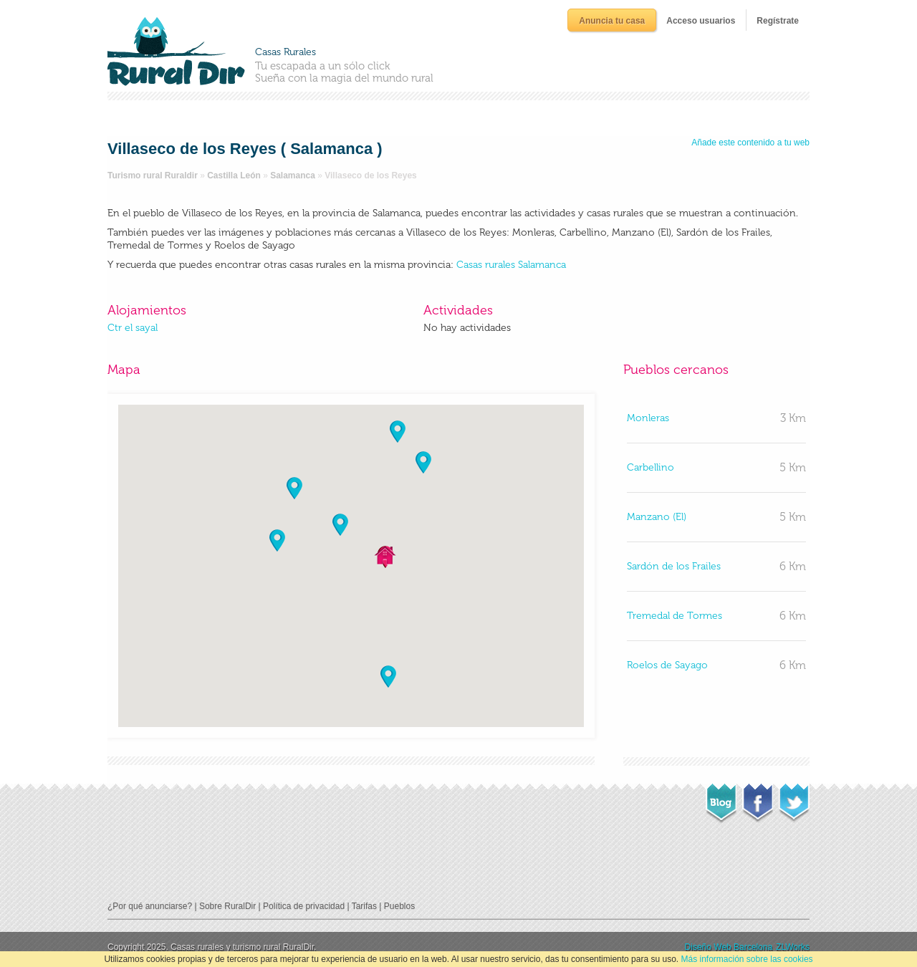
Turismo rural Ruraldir (152, 175)
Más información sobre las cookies (747, 959)
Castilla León (234, 175)
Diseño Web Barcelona (729, 947)
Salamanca (292, 175)
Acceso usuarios (700, 21)
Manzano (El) (656, 517)
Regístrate (778, 21)
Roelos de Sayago (667, 665)
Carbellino (650, 467)
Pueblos (399, 906)
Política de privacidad (304, 906)
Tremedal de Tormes (674, 616)
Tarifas (364, 906)
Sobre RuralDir (227, 906)
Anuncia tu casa (612, 21)
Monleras (648, 418)
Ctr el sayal (132, 328)
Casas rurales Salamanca (511, 265)
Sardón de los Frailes (674, 566)
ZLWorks (793, 947)
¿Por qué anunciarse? (149, 906)
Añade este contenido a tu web (750, 143)
